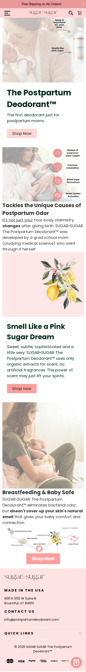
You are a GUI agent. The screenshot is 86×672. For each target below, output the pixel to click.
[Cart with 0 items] (79, 13)
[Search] (71, 13)
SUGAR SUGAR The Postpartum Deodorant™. (49, 649)
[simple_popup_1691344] (76, 662)
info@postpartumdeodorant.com (31, 619)
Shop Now (43, 558)
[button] (22, 133)
